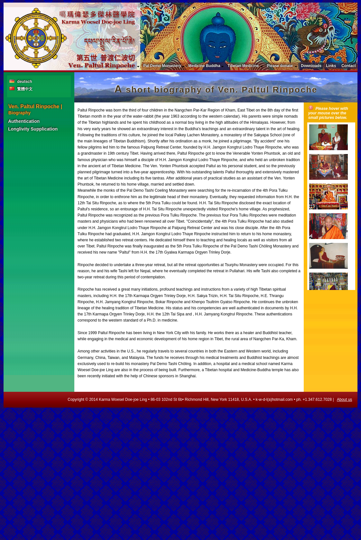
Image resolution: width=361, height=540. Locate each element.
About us (344, 399)
